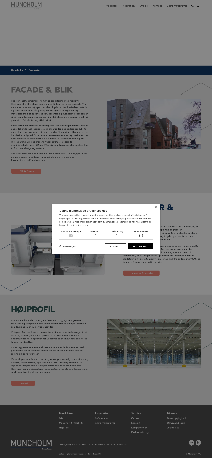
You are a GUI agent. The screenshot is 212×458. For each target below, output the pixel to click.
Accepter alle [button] (140, 246)
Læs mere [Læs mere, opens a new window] (86, 225)
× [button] (156, 207)
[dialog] (106, 229)
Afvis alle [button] (114, 246)
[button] (67, 246)
